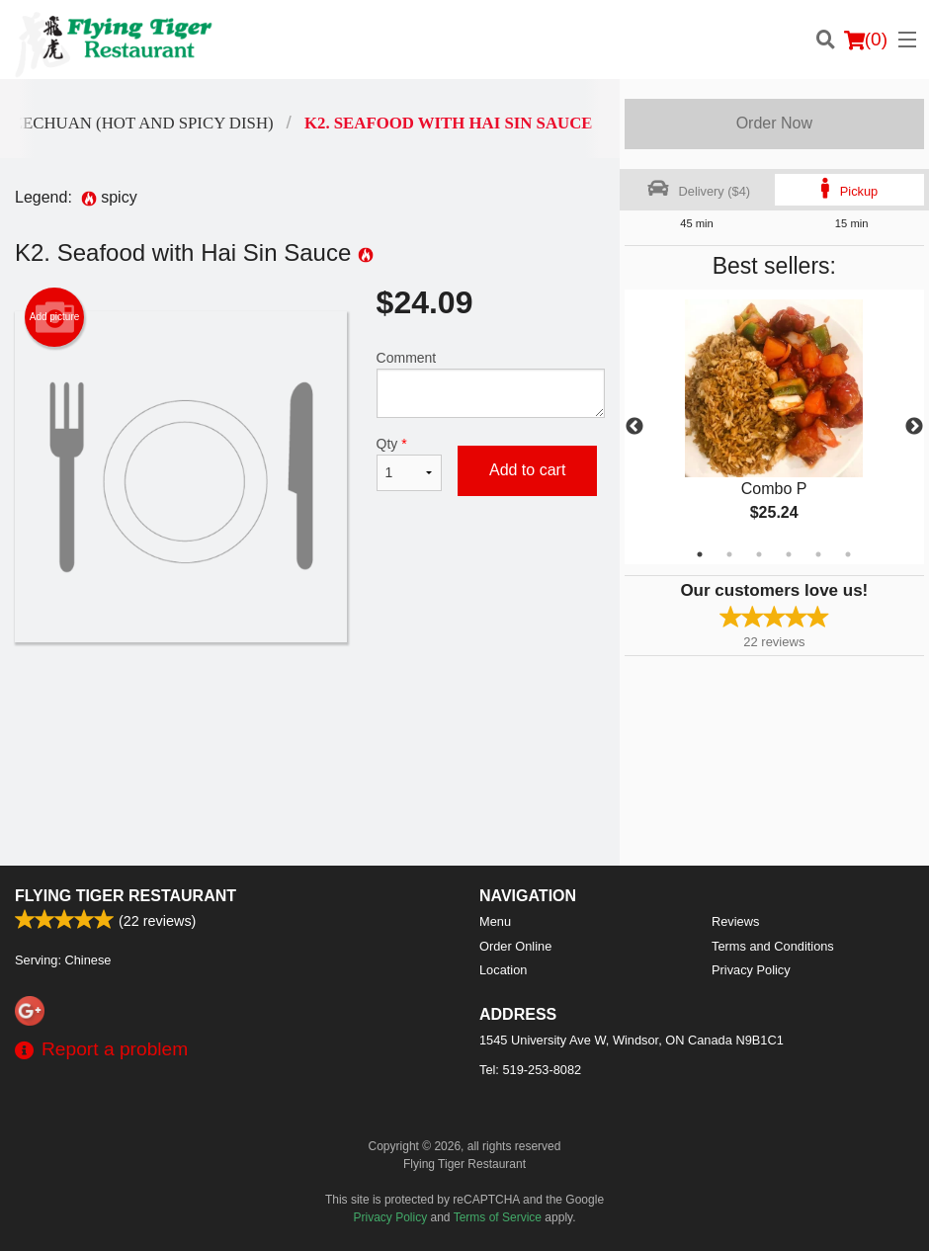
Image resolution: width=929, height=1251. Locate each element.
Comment (491, 384)
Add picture (55, 317)
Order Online (515, 946)
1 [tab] (700, 554)
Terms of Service (498, 1217)
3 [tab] (759, 554)
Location (503, 969)
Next (914, 427)
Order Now (774, 123)
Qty (409, 463)
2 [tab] (729, 554)
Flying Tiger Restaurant (125, 895)
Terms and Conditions (773, 946)
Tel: (530, 1069)
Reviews (735, 921)
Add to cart (527, 469)
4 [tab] (789, 554)
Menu (495, 921)
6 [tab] (848, 554)
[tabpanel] (774, 426)
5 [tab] (818, 554)
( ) (865, 39)
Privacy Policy (751, 969)
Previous (634, 427)
